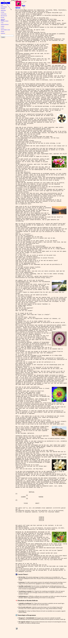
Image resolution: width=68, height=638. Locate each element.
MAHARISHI (3, 8)
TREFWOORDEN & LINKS (5, 29)
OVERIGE (2, 26)
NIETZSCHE (3, 19)
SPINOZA (2, 20)
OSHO (2, 5)
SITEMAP (2, 31)
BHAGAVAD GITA (4, 15)
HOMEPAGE (3, 33)
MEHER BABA (3, 10)
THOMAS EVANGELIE (5, 24)
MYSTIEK (2, 17)
